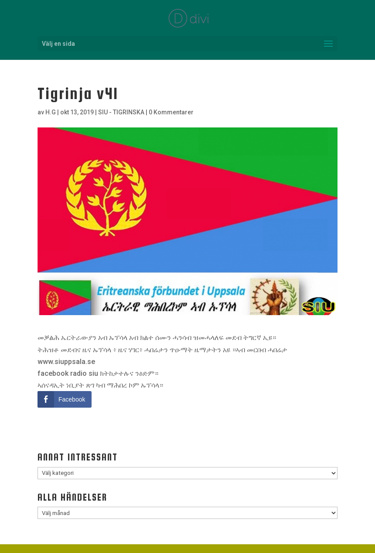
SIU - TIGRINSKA (121, 112)
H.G (50, 112)
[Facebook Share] (65, 399)
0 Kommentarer (171, 112)
